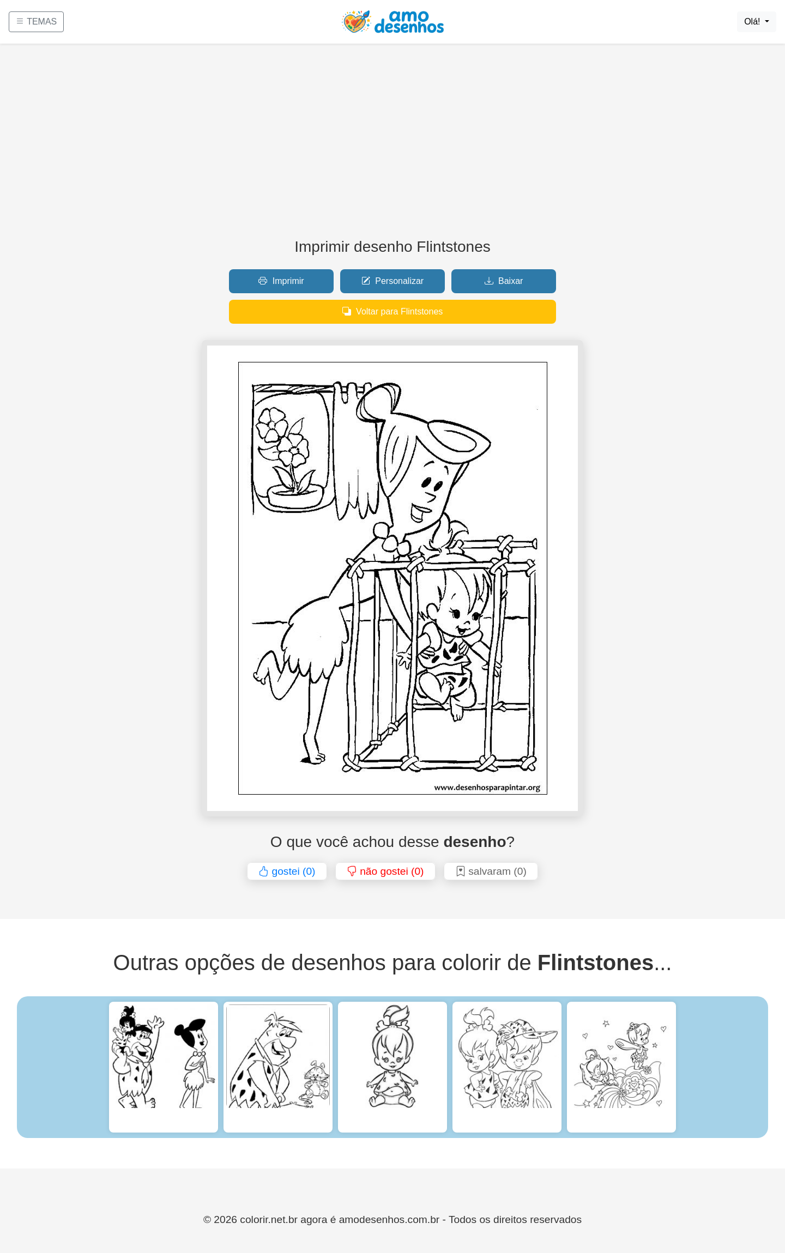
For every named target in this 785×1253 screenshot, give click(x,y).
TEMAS (36, 21)
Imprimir (281, 281)
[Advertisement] (392, 145)
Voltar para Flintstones (392, 311)
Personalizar (392, 281)
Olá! (753, 21)
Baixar (504, 281)
